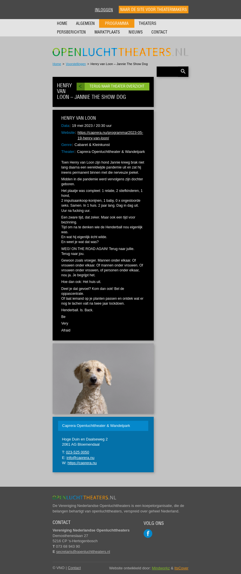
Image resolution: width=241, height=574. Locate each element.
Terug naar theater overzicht (117, 86)
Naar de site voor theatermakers (153, 9)
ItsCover (181, 568)
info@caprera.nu (80, 458)
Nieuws (136, 32)
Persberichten (71, 32)
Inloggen (104, 9)
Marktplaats (107, 32)
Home (62, 23)
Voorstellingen (76, 64)
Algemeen (85, 23)
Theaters (147, 23)
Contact (159, 32)
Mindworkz (161, 568)
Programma (117, 23)
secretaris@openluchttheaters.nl (83, 551)
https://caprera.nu (82, 463)
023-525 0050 (77, 452)
